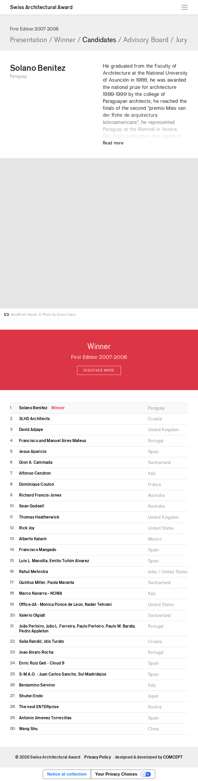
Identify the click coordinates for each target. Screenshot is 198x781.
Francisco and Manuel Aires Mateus (52, 441)
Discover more (99, 371)
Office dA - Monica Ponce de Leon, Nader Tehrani (65, 604)
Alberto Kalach (33, 539)
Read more (113, 143)
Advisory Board (148, 40)
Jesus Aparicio (32, 452)
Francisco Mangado (37, 550)
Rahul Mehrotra (33, 572)
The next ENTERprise (39, 707)
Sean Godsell (31, 506)
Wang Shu (28, 729)
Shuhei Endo (31, 696)
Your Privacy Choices (116, 774)
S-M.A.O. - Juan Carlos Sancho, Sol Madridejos (62, 674)
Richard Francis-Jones (40, 495)
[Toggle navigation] (185, 7)
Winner (67, 40)
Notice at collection (67, 774)
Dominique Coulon (36, 484)
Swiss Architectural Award (41, 7)
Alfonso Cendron (35, 473)
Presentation (31, 40)
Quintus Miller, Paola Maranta (46, 583)
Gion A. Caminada (35, 462)
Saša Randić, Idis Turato (41, 641)
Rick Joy (27, 528)
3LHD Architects (34, 419)
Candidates (101, 40)
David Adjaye (31, 430)
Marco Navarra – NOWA (40, 593)
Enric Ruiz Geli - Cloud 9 (41, 663)
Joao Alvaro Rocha (36, 652)
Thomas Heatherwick (39, 517)
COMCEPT (173, 757)
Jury (181, 40)
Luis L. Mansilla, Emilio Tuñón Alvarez (54, 561)
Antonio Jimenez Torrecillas (45, 718)
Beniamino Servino (37, 685)
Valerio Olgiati (32, 615)
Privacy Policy (97, 757)
